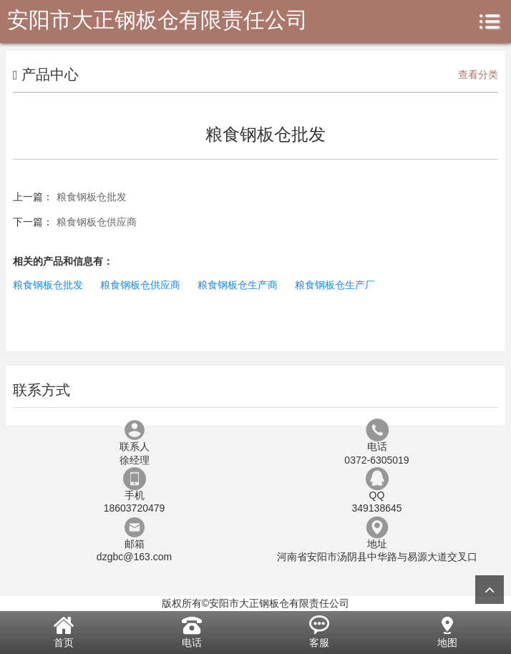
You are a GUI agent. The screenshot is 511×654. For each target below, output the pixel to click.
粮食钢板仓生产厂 (335, 285)
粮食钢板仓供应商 (97, 222)
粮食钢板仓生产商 (238, 285)
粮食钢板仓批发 (92, 196)
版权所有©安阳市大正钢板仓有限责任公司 (255, 603)
